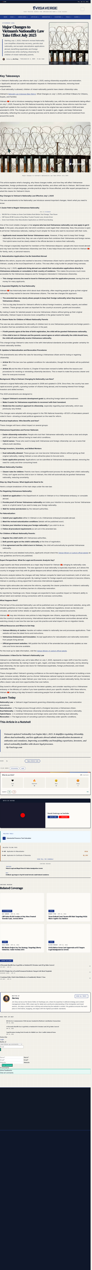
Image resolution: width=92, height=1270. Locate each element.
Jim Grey (15, 59)
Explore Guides (52, 1175)
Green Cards (23, 17)
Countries (59, 17)
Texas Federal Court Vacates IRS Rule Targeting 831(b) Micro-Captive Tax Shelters (67, 917)
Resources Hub (52, 1141)
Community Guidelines (69, 1260)
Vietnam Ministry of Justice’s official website (55, 651)
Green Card (6, 1145)
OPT (4, 1164)
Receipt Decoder (53, 1149)
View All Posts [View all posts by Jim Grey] (81, 996)
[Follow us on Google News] (40, 1130)
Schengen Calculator (54, 1179)
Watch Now (53, 817)
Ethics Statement (55, 1260)
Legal (13, 23)
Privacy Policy (11, 1260)
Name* (26, 1057)
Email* (26, 1060)
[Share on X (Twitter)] (7, 761)
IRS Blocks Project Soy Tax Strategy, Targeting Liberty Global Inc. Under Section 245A (21, 948)
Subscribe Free (45, 1105)
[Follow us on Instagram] (24, 1130)
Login (2, 1039)
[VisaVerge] (45, 8)
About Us (50, 1190)
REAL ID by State (53, 1171)
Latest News (6, 1202)
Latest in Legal (6, 960)
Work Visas (6, 1153)
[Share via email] (22, 761)
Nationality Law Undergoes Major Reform (25, 94)
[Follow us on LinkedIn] (9, 1130)
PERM (4, 1168)
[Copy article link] (32, 761)
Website (27, 1062)
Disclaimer (35, 1260)
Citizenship (6, 23)
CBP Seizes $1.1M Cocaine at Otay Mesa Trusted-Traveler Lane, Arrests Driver (19, 917)
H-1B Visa (6, 1141)
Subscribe (64, 817)
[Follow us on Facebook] (14, 1130)
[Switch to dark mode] (86, 9)
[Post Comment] (7, 1065)
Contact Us (81, 1260)
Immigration (47, 17)
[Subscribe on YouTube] (19, 1130)
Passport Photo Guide (54, 1156)
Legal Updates (7, 1206)
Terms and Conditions (23, 1260)
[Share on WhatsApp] (18, 761)
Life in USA (35, 17)
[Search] (82, 9)
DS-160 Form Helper (54, 1160)
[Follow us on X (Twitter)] (4, 1130)
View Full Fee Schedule (45, 859)
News (5, 17)
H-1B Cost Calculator (54, 1145)
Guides (77, 17)
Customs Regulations (54, 1164)
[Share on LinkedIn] (10, 761)
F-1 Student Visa (8, 1149)
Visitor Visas (6, 1160)
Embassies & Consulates (55, 1168)
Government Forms (54, 1183)
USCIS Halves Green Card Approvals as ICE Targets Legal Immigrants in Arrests (66, 948)
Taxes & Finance (8, 1214)
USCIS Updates (7, 1210)
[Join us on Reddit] (29, 1130)
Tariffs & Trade (7, 1225)
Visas (12, 17)
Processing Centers (54, 1187)
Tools (68, 17)
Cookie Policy (44, 1260)
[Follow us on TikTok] (34, 1130)
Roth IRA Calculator (54, 1153)
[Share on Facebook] (14, 761)
